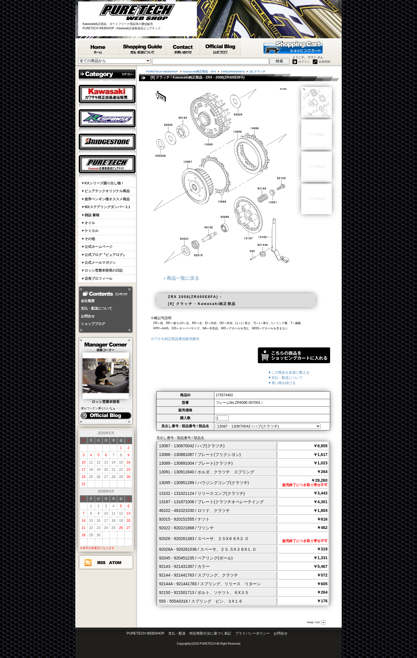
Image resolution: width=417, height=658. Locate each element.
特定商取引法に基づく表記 (210, 633)
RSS (101, 563)
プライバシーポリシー (252, 633)
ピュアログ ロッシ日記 (105, 415)
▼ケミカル (89, 231)
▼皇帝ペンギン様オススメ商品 (105, 199)
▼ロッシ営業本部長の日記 (102, 270)
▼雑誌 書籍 (90, 215)
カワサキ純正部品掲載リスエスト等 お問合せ (183, 48)
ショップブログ (93, 324)
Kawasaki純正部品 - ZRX (199, 71)
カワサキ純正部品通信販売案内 (175, 339)
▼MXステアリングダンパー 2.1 (105, 207)
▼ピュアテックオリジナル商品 (105, 191)
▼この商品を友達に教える (289, 372)
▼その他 (88, 239)
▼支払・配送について (285, 378)
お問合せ (88, 316)
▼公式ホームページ (96, 247)
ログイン (304, 61)
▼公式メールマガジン (98, 263)
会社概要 (88, 301)
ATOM (115, 563)
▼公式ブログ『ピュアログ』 (103, 255)
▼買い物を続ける (282, 383)
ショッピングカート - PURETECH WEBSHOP (293, 47)
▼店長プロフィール (96, 279)
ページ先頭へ (316, 622)
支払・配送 (177, 633)
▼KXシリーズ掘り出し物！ (102, 183)
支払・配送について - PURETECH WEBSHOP (143, 48)
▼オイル (88, 223)
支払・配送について (96, 308)
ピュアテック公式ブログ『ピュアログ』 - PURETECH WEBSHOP (220, 48)
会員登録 (324, 61)
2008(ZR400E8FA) (233, 71)
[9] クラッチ (258, 71)
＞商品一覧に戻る (180, 278)
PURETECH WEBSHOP (98, 48)
